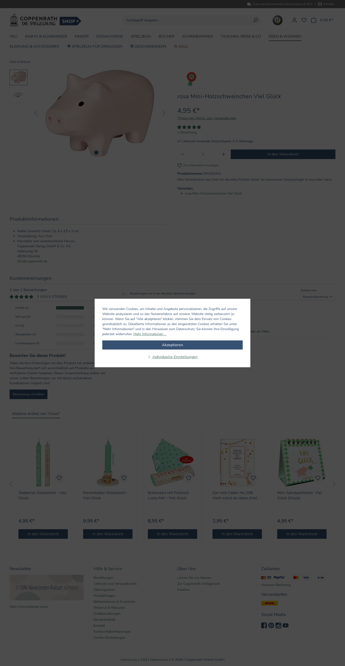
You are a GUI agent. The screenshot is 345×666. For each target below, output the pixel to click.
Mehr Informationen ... (149, 334)
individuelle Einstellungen (175, 357)
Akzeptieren (172, 345)
